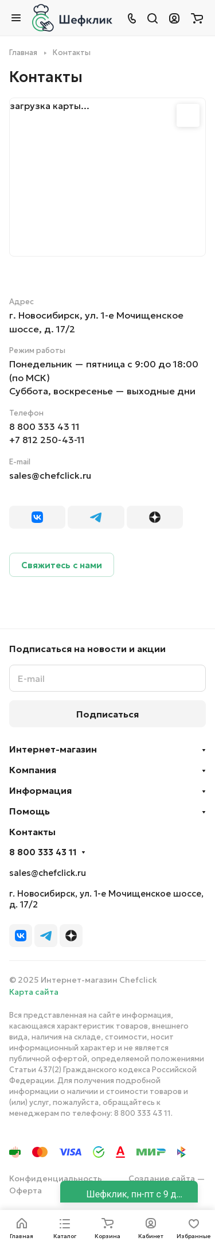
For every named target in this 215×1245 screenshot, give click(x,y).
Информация (40, 790)
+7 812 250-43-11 (47, 439)
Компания (32, 769)
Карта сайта (33, 992)
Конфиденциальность (55, 1178)
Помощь (29, 811)
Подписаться (107, 714)
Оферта (25, 1190)
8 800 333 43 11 (44, 426)
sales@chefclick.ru (50, 475)
